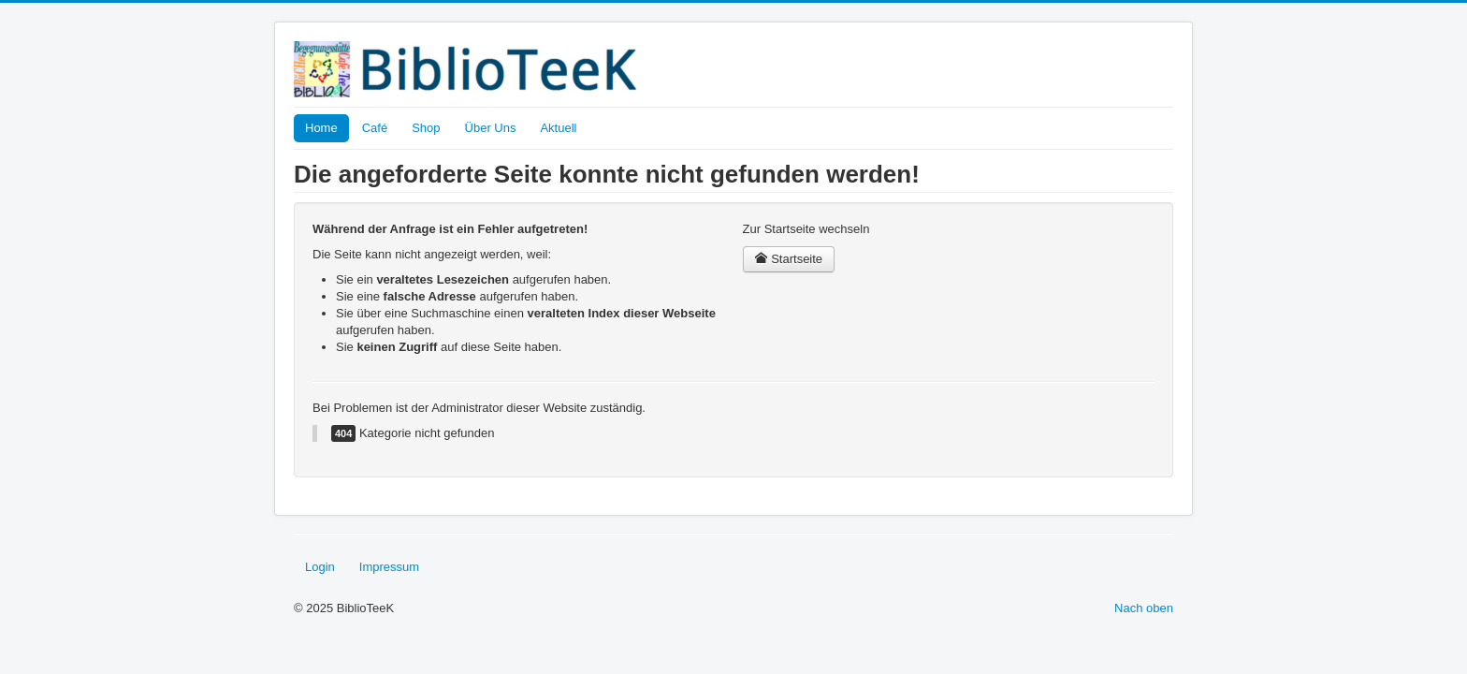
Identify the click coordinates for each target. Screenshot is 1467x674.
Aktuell (558, 128)
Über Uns (490, 128)
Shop (426, 128)
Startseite (789, 259)
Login (320, 567)
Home (321, 128)
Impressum (389, 567)
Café (374, 128)
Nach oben (1143, 608)
